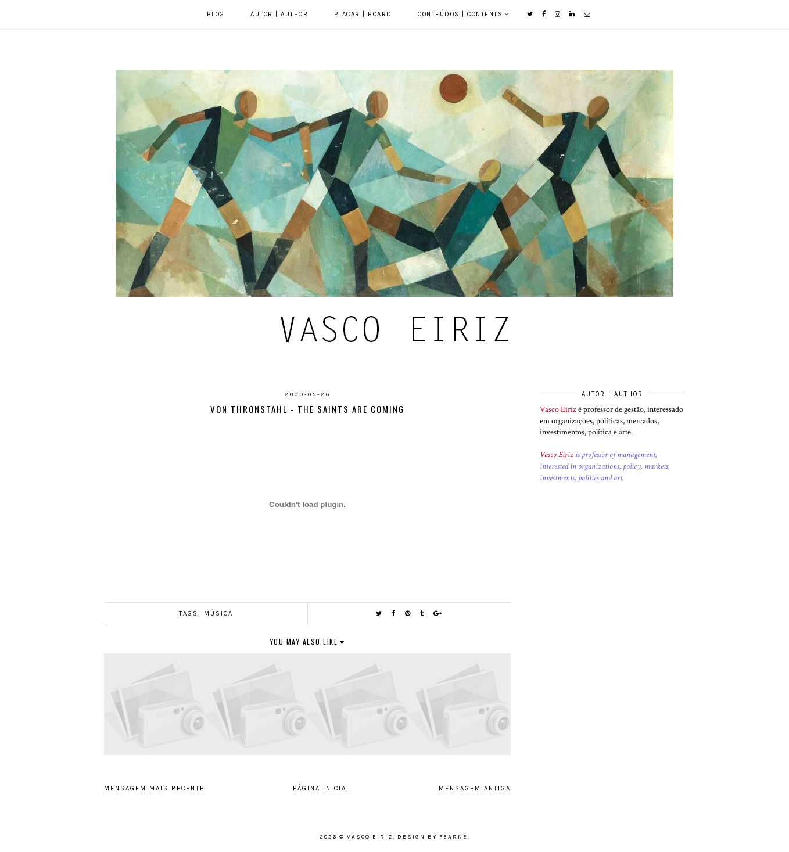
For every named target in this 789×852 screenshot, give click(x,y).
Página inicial (321, 788)
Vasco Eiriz (558, 409)
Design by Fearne (432, 836)
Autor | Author (279, 14)
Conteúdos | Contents (460, 14)
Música (218, 613)
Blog (216, 14)
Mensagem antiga (475, 788)
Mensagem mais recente (154, 788)
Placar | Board (363, 14)
